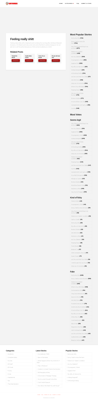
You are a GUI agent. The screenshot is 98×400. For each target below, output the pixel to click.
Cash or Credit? (76, 219)
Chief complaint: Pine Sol (79, 252)
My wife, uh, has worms (79, 66)
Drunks (10, 360)
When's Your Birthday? (79, 86)
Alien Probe (76, 323)
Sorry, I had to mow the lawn (80, 207)
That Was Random (13, 384)
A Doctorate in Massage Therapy (47, 376)
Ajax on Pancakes (43, 357)
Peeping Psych (77, 90)
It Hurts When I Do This (79, 101)
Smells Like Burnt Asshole (80, 307)
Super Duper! (76, 256)
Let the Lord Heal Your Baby (81, 76)
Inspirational (11, 377)
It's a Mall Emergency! (79, 175)
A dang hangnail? (77, 70)
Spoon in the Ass (77, 297)
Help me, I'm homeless (79, 83)
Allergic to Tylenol (78, 178)
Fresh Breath (76, 246)
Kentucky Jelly (77, 38)
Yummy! (75, 108)
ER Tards (10, 367)
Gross (9, 374)
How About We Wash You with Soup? (49, 385)
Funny (10, 370)
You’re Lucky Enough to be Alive (47, 379)
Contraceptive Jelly (78, 290)
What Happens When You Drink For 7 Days (48, 361)
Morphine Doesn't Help (79, 185)
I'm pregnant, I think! (78, 60)
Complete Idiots (12, 357)
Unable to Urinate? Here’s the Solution (49, 369)
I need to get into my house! (80, 262)
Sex (9, 380)
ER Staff (10, 364)
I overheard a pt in (77, 320)
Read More (16, 60)
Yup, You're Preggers (79, 192)
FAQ (42, 394)
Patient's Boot (76, 201)
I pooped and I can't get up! (80, 105)
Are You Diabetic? (78, 56)
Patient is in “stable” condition (76, 360)
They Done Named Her (79, 293)
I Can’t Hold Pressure (44, 382)
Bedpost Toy (76, 249)
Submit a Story (56, 394)
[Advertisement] (49, 20)
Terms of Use (47, 394)
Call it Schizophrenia (78, 330)
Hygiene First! (76, 63)
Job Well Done (77, 80)
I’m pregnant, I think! (74, 367)
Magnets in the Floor (78, 327)
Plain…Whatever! (42, 366)
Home (38, 394)
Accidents (10, 354)
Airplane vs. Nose (77, 188)
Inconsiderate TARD (43, 354)
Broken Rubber (77, 98)
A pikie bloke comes (78, 337)
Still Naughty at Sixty (44, 372)
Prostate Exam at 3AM (79, 303)
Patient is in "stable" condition (81, 216)
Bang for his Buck (77, 340)
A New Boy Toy (76, 317)
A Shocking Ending (78, 73)
